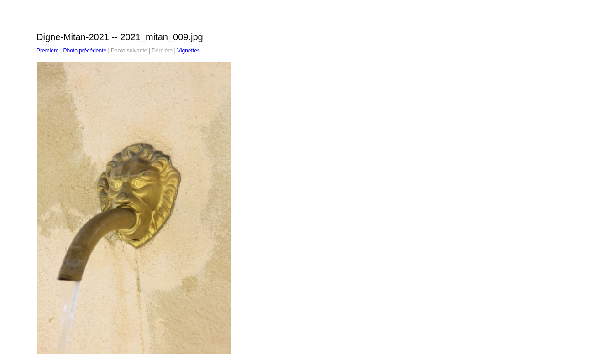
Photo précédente (84, 50)
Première (48, 50)
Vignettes (188, 50)
